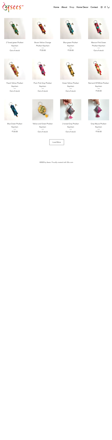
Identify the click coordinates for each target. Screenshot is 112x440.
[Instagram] (101, 7)
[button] (108, 7)
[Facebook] (105, 7)
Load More (56, 142)
